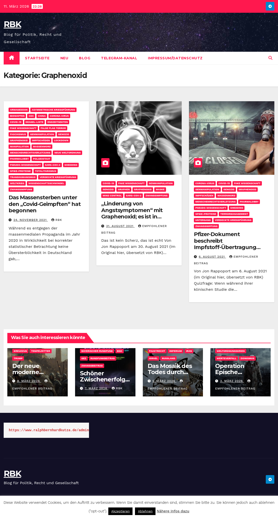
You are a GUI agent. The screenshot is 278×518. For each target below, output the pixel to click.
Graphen (124, 189)
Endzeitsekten (57, 122)
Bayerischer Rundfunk (97, 351)
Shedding (71, 165)
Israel (153, 358)
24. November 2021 (30, 220)
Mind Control (112, 195)
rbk (56, 220)
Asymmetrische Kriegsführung (53, 109)
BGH (119, 351)
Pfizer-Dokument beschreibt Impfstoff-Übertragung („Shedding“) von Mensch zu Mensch (231, 247)
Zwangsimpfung (21, 189)
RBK (12, 24)
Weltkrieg (17, 183)
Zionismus (248, 358)
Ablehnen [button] (145, 511)
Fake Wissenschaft (23, 128)
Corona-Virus (59, 115)
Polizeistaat (41, 158)
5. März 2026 (164, 381)
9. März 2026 (29, 381)
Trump (18, 358)
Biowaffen (17, 115)
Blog (84, 58)
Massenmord (42, 146)
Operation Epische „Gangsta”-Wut (237, 372)
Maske (160, 189)
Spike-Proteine (20, 171)
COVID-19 (16, 122)
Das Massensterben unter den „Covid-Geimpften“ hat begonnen (45, 204)
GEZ (83, 358)
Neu (64, 58)
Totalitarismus (45, 171)
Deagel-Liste (35, 122)
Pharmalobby (19, 158)
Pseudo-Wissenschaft (25, 165)
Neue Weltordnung (67, 152)
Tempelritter (40, 351)
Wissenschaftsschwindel (46, 183)
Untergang (203, 220)
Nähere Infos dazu (173, 511)
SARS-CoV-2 (52, 165)
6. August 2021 (212, 256)
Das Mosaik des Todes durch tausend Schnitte (172, 372)
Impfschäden (41, 140)
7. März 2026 (97, 388)
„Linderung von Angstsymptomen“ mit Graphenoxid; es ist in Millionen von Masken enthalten (132, 216)
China (42, 115)
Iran (189, 351)
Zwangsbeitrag (92, 365)
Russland (168, 358)
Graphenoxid (19, 140)
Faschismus (18, 134)
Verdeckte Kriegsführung (58, 177)
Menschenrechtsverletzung (30, 152)
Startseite (37, 58)
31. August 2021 (120, 226)
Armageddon (19, 109)
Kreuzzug (20, 351)
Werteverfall (226, 358)
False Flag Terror (53, 128)
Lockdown (61, 140)
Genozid (63, 134)
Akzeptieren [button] (120, 511)
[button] (270, 58)
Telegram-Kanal (119, 58)
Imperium (175, 351)
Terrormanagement (234, 214)
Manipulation (19, 146)
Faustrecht (157, 351)
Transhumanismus (22, 177)
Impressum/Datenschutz (175, 58)
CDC (31, 115)
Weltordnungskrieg (231, 351)
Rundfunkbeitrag (102, 358)
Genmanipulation (42, 134)
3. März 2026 (232, 381)
